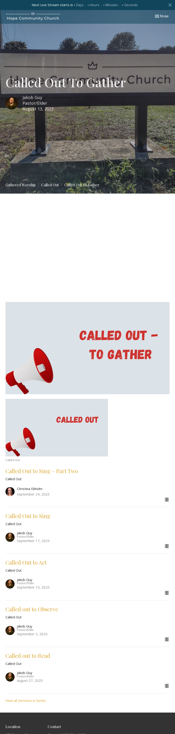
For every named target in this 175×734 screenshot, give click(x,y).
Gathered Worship (20, 184)
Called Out (50, 184)
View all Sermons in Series (25, 700)
